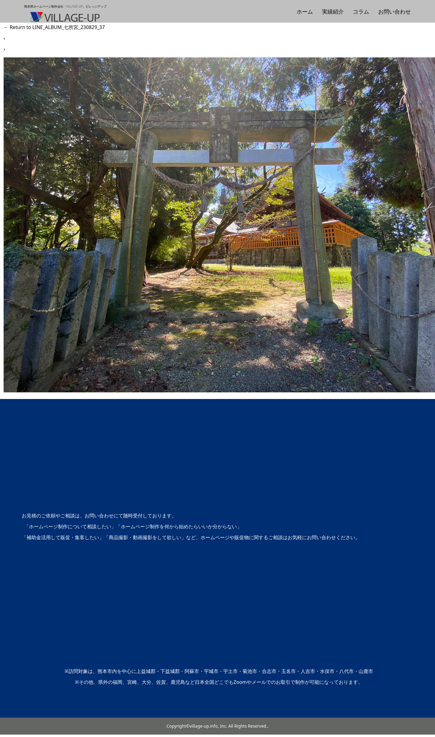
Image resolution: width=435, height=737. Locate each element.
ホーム (305, 11)
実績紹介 (333, 11)
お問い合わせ (394, 11)
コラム (361, 11)
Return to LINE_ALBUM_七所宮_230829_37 (54, 27)
